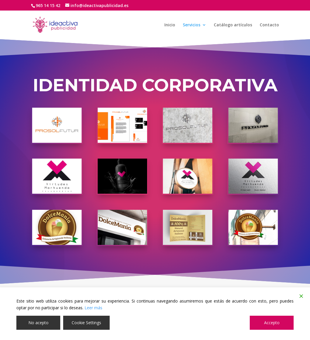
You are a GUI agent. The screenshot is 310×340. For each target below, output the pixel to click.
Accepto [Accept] (272, 322)
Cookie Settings (86, 322)
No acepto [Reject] (38, 322)
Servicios (191, 25)
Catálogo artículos (233, 25)
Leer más (93, 307)
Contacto (269, 25)
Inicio (169, 25)
